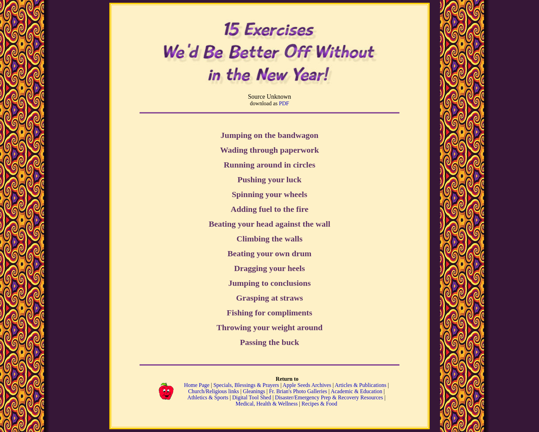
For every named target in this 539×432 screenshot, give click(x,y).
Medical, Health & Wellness (266, 404)
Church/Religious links (213, 391)
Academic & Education (356, 391)
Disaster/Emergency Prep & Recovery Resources (329, 397)
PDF (284, 103)
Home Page (196, 385)
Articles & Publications (360, 385)
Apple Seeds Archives (307, 385)
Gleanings (254, 391)
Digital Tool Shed (252, 397)
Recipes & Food (319, 404)
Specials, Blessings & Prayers (246, 385)
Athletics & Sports (207, 397)
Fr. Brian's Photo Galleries (298, 391)
